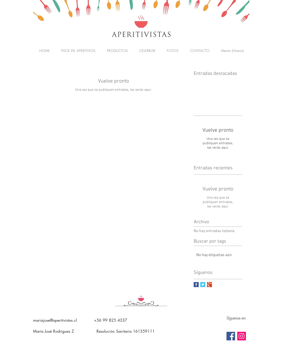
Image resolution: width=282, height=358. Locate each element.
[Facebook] (230, 336)
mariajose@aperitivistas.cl (55, 320)
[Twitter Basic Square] (202, 284)
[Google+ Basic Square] (209, 284)
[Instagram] (241, 336)
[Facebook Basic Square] (196, 284)
